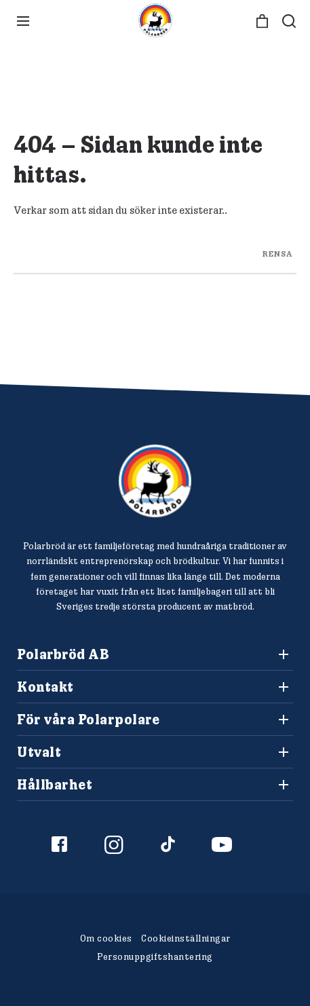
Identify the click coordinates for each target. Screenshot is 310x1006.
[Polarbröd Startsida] (155, 481)
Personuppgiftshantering (155, 956)
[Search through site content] (155, 250)
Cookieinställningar (186, 938)
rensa (277, 253)
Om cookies (106, 938)
